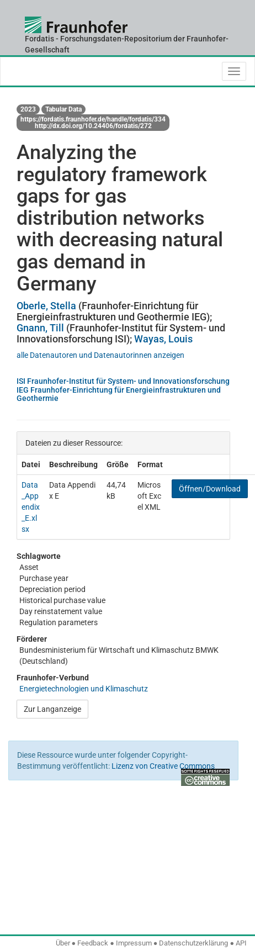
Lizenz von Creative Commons (163, 766)
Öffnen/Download (210, 488)
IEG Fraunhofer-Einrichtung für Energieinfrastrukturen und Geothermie (119, 394)
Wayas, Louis (163, 339)
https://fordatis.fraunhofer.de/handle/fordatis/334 (93, 119)
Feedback (92, 943)
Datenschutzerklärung (193, 943)
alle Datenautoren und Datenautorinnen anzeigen (100, 355)
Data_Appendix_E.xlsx (31, 506)
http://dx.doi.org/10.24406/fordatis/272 (93, 126)
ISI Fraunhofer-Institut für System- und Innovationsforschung (123, 381)
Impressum (134, 943)
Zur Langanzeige (52, 709)
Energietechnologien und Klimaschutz (83, 688)
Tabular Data (63, 109)
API (241, 943)
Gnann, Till (40, 328)
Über (63, 943)
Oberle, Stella (46, 305)
